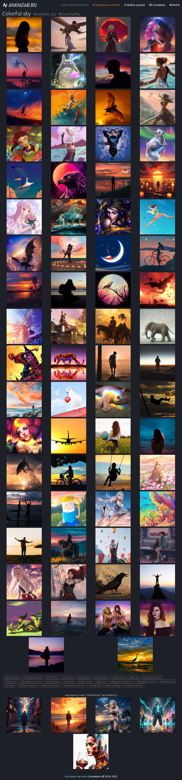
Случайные (157, 5)
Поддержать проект (106, 5)
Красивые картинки (76, 776)
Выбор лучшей (134, 5)
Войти (175, 5)
